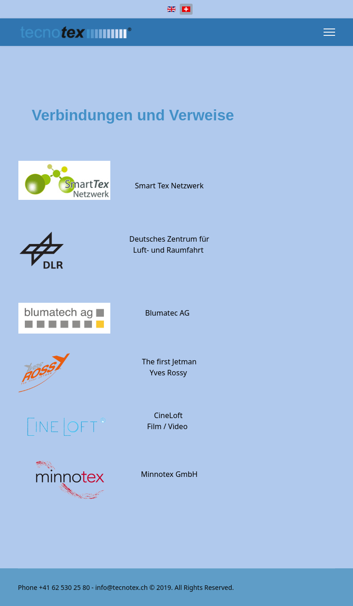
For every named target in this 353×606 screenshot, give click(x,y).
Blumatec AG (167, 313)
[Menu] (329, 32)
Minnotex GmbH (169, 474)
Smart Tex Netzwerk (169, 186)
